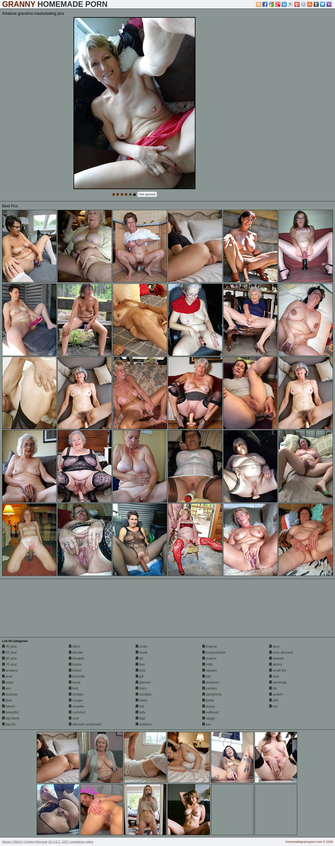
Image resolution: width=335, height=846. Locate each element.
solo (274, 676)
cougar (76, 700)
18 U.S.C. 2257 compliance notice (70, 841)
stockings (278, 682)
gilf (140, 676)
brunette (77, 676)
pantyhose (212, 694)
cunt (74, 718)
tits (273, 688)
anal (7, 676)
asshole (10, 694)
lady (140, 712)
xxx (273, 706)
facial (141, 652)
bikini (74, 646)
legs (140, 718)
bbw (7, 700)
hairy (141, 688)
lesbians (144, 724)
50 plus (9, 652)
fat (139, 658)
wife (274, 700)
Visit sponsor (147, 194)
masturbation (214, 652)
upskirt (276, 694)
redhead (210, 712)
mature (209, 658)
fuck (140, 670)
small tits (277, 670)
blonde (76, 652)
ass (6, 688)
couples (76, 706)
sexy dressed (281, 652)
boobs (75, 664)
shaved (276, 658)
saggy (208, 718)
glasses (143, 682)
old (206, 676)
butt (73, 688)
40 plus (9, 646)
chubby (76, 694)
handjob (143, 694)
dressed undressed (85, 724)
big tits (9, 724)
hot (140, 706)
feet (140, 664)
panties (209, 688)
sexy (274, 646)
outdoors (210, 682)
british (75, 670)
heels (141, 700)
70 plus (9, 664)
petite (208, 700)
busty (75, 682)
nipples (209, 670)
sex (206, 724)
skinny (275, 664)
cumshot (77, 712)
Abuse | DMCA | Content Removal (24, 841)
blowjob (76, 658)
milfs (207, 664)
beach (8, 706)
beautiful (10, 712)
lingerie (209, 646)
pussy (208, 706)
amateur (10, 670)
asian (8, 682)
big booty (10, 718)
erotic (142, 646)
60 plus (9, 658)
